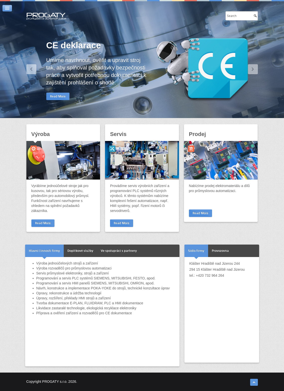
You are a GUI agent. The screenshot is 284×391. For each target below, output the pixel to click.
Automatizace (142, 16)
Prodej (197, 134)
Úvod (117, 16)
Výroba (40, 134)
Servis (118, 134)
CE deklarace (73, 45)
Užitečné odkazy (180, 16)
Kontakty (210, 16)
